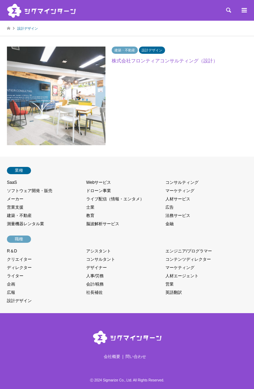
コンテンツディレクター (188, 259)
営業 (169, 284)
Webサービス (98, 182)
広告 (169, 207)
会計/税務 (95, 284)
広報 (11, 292)
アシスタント (98, 251)
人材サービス (177, 199)
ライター (15, 275)
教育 (90, 215)
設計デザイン (19, 300)
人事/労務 (95, 275)
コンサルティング (182, 182)
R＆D (12, 251)
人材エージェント (182, 275)
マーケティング (179, 190)
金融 (169, 223)
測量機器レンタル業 (25, 223)
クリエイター (19, 259)
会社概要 (112, 356)
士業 (90, 207)
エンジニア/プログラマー (188, 251)
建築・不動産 (19, 215)
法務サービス (177, 215)
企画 (11, 284)
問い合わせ (135, 356)
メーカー (15, 199)
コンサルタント (100, 259)
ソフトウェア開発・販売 (29, 190)
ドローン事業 (98, 190)
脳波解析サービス (102, 223)
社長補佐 (94, 292)
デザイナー (96, 267)
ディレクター (19, 267)
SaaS (12, 182)
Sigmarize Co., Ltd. (117, 380)
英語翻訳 (173, 292)
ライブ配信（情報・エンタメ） (115, 199)
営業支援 (15, 207)
